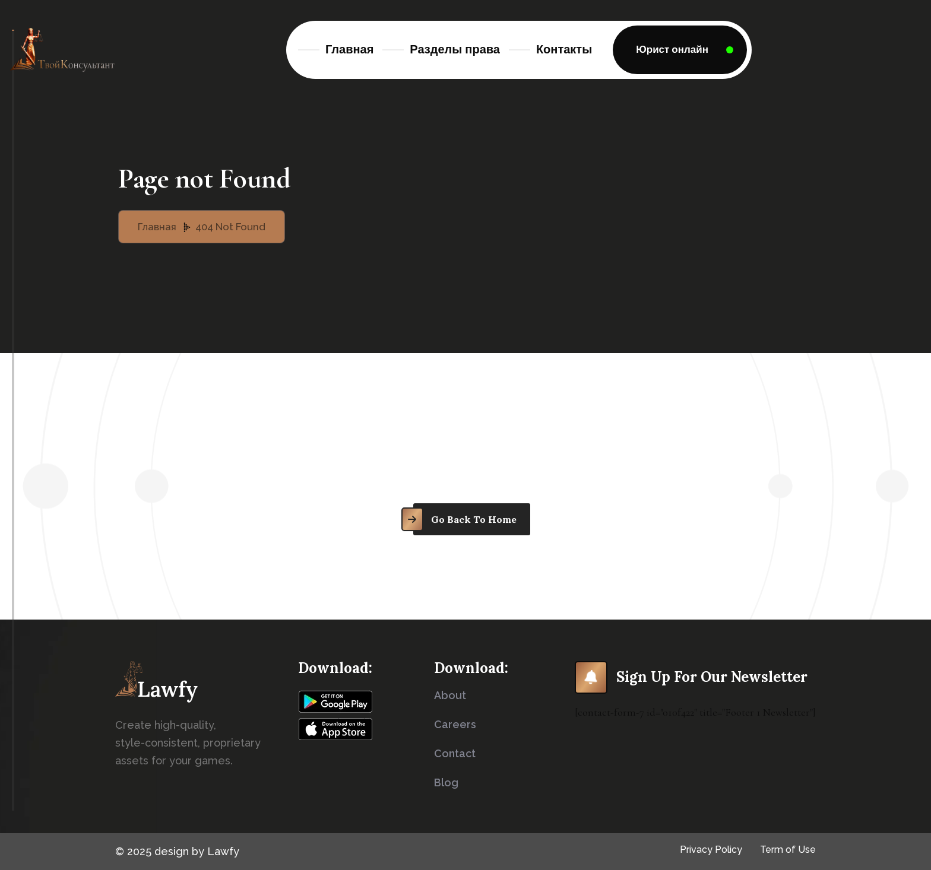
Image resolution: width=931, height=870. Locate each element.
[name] (680, 50)
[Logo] (62, 49)
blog (446, 782)
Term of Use (788, 849)
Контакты (564, 50)
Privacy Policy (711, 849)
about (450, 695)
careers (455, 724)
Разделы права (455, 50)
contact (455, 753)
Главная (349, 50)
